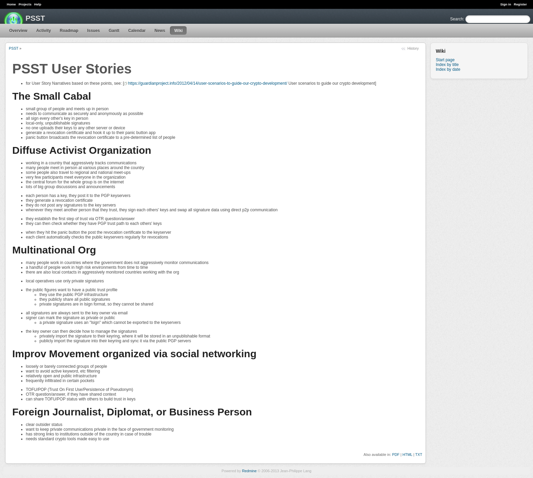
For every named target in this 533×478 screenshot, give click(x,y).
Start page (445, 59)
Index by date (448, 69)
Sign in (505, 4)
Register (520, 4)
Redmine (249, 471)
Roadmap (69, 30)
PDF (396, 454)
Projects (25, 4)
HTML (407, 454)
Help (37, 4)
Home (11, 4)
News (159, 30)
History (413, 48)
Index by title (447, 64)
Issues (93, 30)
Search (456, 19)
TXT (418, 454)
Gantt (114, 30)
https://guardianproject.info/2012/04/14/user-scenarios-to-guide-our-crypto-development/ (207, 83)
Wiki (178, 30)
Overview (18, 30)
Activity (43, 30)
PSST (13, 48)
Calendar (136, 30)
